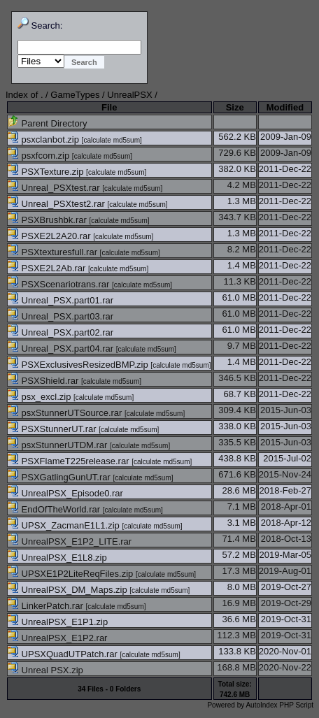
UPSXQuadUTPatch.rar (64, 654)
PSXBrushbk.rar (48, 220)
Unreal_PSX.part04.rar (62, 348)
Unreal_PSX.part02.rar (60, 332)
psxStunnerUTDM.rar (59, 445)
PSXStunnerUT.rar (53, 429)
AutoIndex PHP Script (279, 705)
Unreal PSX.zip (45, 670)
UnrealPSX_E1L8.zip (57, 557)
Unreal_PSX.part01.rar (60, 300)
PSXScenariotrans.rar (60, 284)
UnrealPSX (129, 94)
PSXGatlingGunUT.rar (60, 477)
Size (235, 107)
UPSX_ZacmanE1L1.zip (65, 525)
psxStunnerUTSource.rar (66, 413)
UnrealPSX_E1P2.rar (57, 638)
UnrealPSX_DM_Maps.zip (68, 589)
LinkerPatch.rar (46, 606)
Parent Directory (47, 123)
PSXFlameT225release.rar (70, 461)
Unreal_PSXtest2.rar (57, 204)
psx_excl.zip (40, 397)
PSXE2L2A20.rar (50, 236)
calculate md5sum (111, 140)
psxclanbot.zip (45, 139)
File (109, 107)
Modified (285, 107)
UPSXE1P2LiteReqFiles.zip (72, 573)
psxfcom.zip (40, 155)
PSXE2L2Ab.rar (48, 268)
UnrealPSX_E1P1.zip (58, 622)
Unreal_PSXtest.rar (55, 187)
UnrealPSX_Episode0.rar (65, 493)
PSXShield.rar (44, 380)
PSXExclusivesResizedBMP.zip (79, 364)
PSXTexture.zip (47, 171)
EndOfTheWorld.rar (55, 509)
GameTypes (74, 94)
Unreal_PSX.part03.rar (60, 316)
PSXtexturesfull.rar (54, 252)
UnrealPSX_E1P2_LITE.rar (70, 541)
